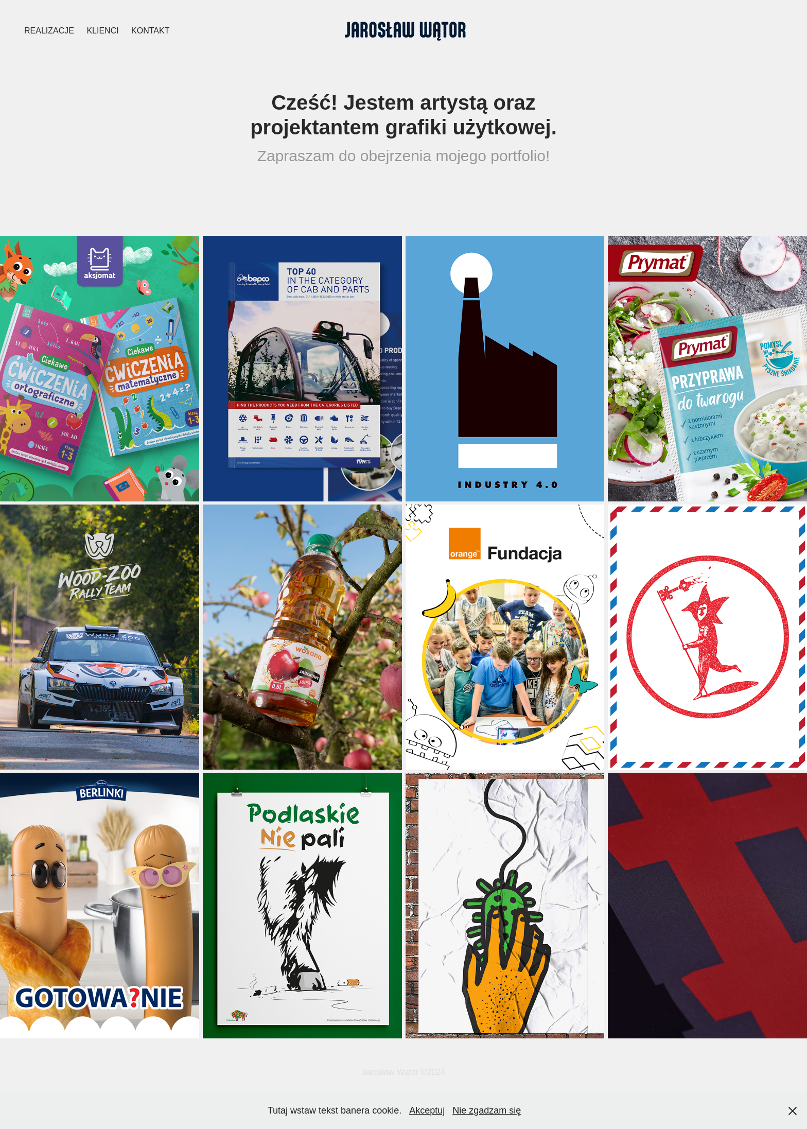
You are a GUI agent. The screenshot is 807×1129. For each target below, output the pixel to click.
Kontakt (150, 30)
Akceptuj (427, 1110)
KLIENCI (102, 30)
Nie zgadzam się (486, 1110)
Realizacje (49, 30)
